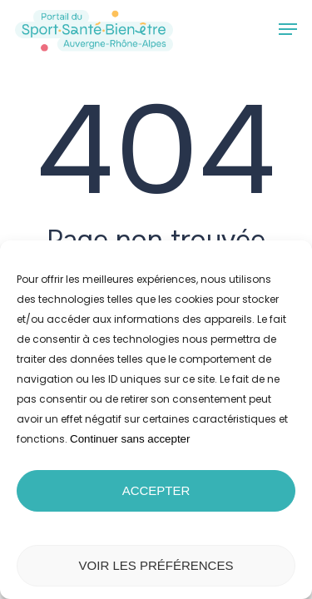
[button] (288, 29)
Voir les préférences (156, 565)
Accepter (156, 490)
